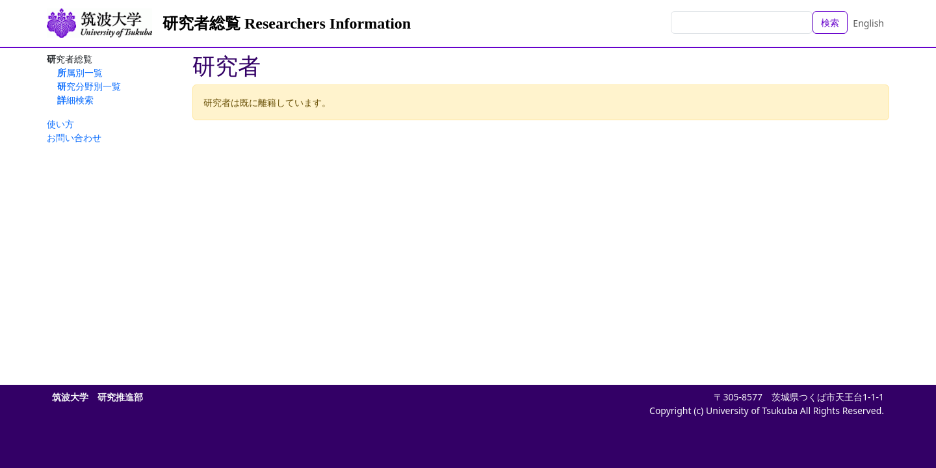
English (868, 23)
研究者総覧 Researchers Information (286, 23)
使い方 (60, 124)
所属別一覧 (80, 72)
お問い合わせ (74, 137)
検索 (830, 22)
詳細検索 (75, 100)
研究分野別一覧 (89, 86)
